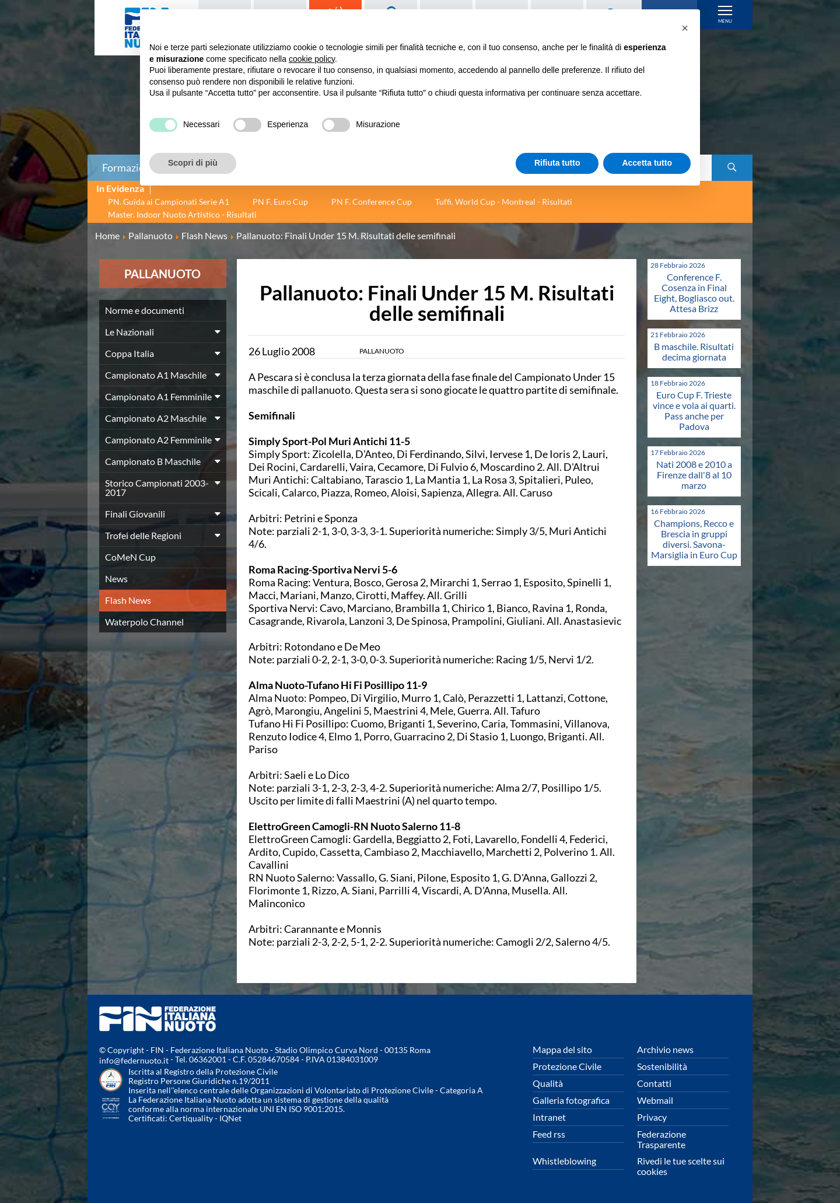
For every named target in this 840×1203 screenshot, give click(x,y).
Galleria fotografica (571, 1100)
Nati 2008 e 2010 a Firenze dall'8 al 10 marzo (694, 475)
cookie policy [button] (312, 59)
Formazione (129, 167)
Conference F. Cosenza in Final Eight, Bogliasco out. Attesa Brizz (694, 292)
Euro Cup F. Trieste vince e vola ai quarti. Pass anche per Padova (694, 410)
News (116, 578)
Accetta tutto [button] (647, 162)
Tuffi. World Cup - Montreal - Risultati (503, 202)
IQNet (230, 1118)
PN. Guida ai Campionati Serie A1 (168, 202)
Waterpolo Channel (144, 621)
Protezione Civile (567, 1066)
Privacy (652, 1116)
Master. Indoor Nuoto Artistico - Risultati (182, 214)
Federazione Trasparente (661, 1139)
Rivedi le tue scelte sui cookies (680, 1166)
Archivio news (665, 1049)
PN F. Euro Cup (280, 202)
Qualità (548, 1083)
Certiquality (191, 1118)
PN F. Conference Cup (371, 202)
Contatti (654, 1083)
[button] (685, 28)
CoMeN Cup (130, 556)
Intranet (549, 1116)
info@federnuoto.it (134, 1060)
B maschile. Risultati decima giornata (694, 351)
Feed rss (549, 1133)
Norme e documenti (144, 310)
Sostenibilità (662, 1066)
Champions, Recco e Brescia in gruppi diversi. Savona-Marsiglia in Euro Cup (694, 538)
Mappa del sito (562, 1049)
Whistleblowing (564, 1160)
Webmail (655, 1100)
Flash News (128, 600)
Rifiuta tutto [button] (557, 162)
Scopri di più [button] (193, 162)
